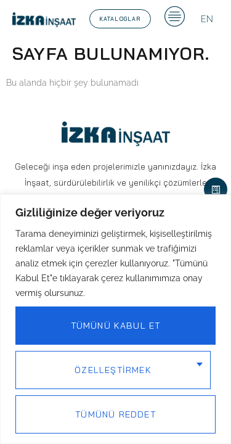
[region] (115, 319)
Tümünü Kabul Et (116, 325)
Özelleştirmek (113, 370)
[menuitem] (207, 19)
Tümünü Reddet (115, 414)
